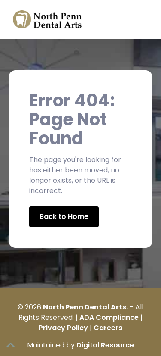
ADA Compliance (109, 317)
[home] (45, 19)
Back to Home (63, 217)
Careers (108, 328)
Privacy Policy (63, 328)
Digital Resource (105, 345)
